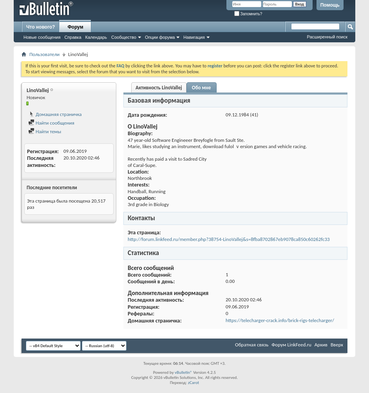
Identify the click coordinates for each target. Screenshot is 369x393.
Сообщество (123, 37)
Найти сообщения (51, 123)
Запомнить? (248, 14)
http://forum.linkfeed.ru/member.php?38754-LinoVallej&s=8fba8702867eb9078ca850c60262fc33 (229, 239)
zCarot (193, 382)
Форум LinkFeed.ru (291, 345)
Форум (75, 27)
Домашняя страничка (55, 114)
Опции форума (160, 37)
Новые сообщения (42, 37)
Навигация (193, 37)
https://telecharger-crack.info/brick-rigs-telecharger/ (280, 320)
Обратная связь (251, 345)
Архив (321, 345)
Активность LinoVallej (159, 88)
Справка (72, 37)
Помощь (330, 5)
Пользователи (44, 54)
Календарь (96, 37)
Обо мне (201, 88)
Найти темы (44, 131)
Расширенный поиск (327, 36)
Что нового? (40, 27)
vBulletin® (183, 372)
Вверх (337, 345)
